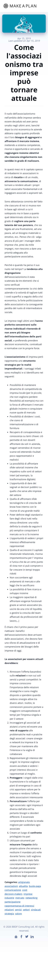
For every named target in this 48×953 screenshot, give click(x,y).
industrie (9, 897)
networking (31, 897)
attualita (23, 886)
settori (26, 909)
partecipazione (12, 901)
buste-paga (35, 886)
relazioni (9, 909)
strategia (9, 913)
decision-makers (13, 893)
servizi (18, 909)
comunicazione (13, 889)
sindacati (36, 909)
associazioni (11, 886)
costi (24, 889)
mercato (19, 897)
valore (18, 913)
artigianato (24, 882)
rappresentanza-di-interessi (19, 905)
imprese (28, 893)
